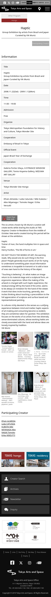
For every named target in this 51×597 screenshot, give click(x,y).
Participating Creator (40, 43)
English (29, 3)
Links (14, 552)
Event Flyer (11, 218)
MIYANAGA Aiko (8, 429)
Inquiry (13, 509)
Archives (14, 489)
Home (7, 552)
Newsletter (15, 499)
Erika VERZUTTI (8, 435)
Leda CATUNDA (8, 424)
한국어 (47, 3)
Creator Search (17, 478)
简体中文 (41, 3)
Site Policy (21, 552)
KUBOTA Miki (7, 426)
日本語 (24, 3)
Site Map (31, 552)
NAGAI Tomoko (8, 432)
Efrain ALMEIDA (8, 421)
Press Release (41, 552)
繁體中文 (35, 3)
